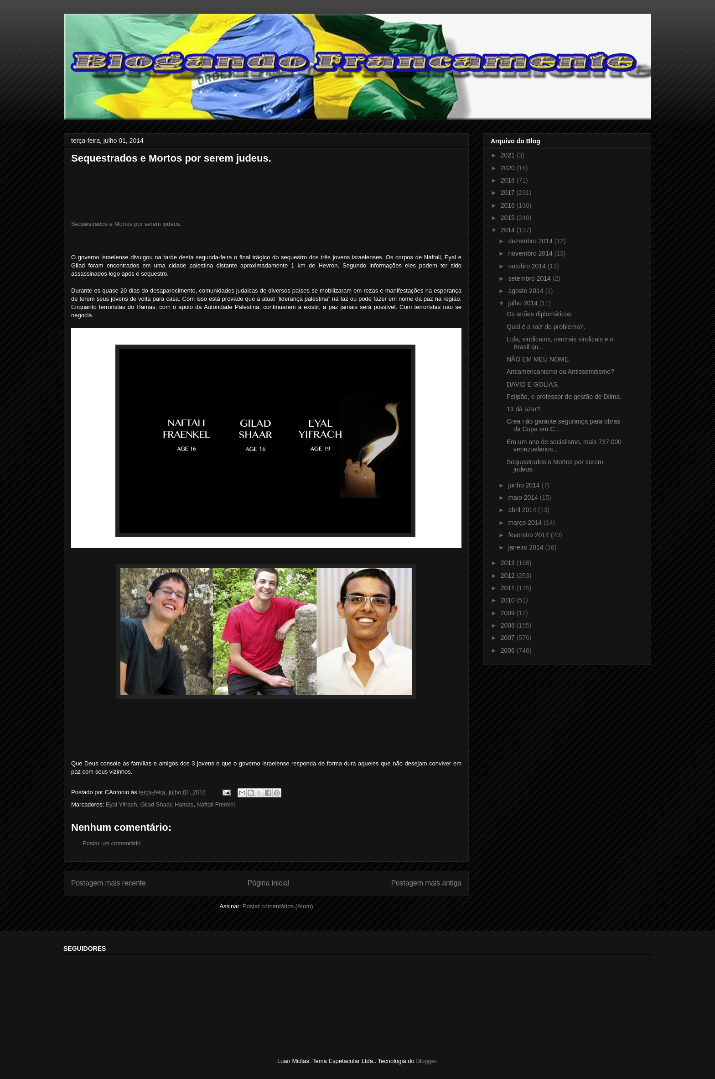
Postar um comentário (111, 843)
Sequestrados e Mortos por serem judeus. (126, 223)
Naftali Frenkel (216, 804)
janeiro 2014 (526, 547)
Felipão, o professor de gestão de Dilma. (564, 396)
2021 (509, 155)
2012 (509, 575)
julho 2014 (523, 303)
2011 (509, 588)
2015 (509, 217)
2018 (509, 180)
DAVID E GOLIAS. (533, 384)
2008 (509, 625)
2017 (509, 192)
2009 (509, 613)
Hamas (184, 804)
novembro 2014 (531, 253)
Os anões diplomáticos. (540, 314)
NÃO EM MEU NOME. (538, 359)
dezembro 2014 (531, 241)
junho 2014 (524, 485)
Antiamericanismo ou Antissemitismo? (560, 371)
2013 (509, 562)
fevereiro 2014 (529, 535)
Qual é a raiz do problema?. (546, 326)
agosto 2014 (526, 290)
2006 (509, 650)
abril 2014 (523, 509)
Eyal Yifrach (121, 804)
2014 (509, 230)
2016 (509, 205)
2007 (509, 637)
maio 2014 (523, 497)
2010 (509, 600)
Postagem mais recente (108, 883)
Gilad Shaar (155, 804)
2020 (509, 168)
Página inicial (269, 883)
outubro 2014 (527, 266)
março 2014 (526, 522)
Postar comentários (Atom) (278, 906)
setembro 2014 (530, 278)
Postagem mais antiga (426, 883)
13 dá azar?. (524, 409)
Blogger (426, 1061)
